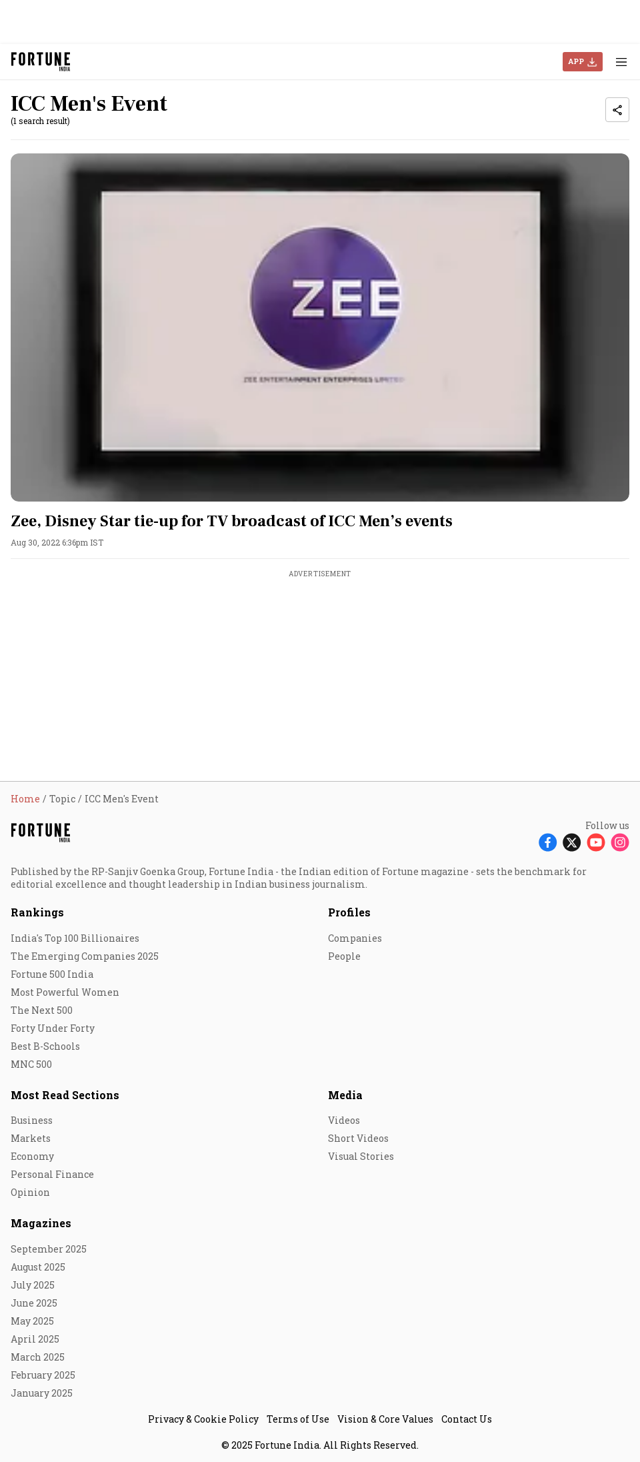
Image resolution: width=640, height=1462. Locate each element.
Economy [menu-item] (32, 1156)
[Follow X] (572, 842)
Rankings (37, 912)
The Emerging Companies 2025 (85, 956)
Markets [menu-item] (31, 1138)
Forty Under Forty (53, 1028)
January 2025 (42, 1393)
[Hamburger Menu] (621, 61)
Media (345, 1095)
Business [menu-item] (32, 1120)
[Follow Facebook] (548, 842)
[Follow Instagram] (620, 842)
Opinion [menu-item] (30, 1192)
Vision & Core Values (385, 1419)
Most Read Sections (65, 1095)
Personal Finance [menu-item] (52, 1174)
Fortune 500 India (52, 974)
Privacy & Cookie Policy (203, 1419)
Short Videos (358, 1138)
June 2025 (34, 1303)
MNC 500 (31, 1064)
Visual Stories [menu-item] (361, 1156)
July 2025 (33, 1285)
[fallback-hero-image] (320, 327)
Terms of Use (298, 1419)
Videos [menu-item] (344, 1120)
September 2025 (49, 1249)
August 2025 (38, 1267)
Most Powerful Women (65, 992)
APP (576, 61)
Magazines (41, 1223)
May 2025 (32, 1321)
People (344, 956)
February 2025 (43, 1375)
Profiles (349, 912)
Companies (355, 938)
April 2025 (35, 1339)
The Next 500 (42, 1010)
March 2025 (38, 1357)
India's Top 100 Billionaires (75, 938)
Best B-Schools (45, 1046)
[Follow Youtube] (596, 842)
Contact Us (466, 1419)
